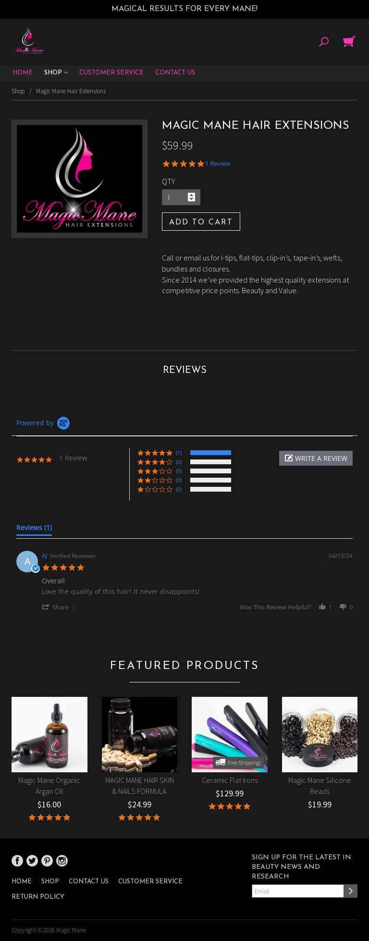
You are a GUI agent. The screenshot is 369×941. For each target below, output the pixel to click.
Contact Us (175, 73)
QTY (168, 181)
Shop (56, 73)
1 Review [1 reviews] (217, 164)
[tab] (34, 529)
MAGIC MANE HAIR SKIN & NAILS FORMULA (139, 785)
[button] (316, 458)
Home (22, 73)
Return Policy (38, 897)
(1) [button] (179, 452)
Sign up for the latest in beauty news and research (301, 867)
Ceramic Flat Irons (230, 780)
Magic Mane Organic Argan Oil (49, 785)
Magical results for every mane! (184, 9)
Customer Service (111, 73)
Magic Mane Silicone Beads (319, 785)
